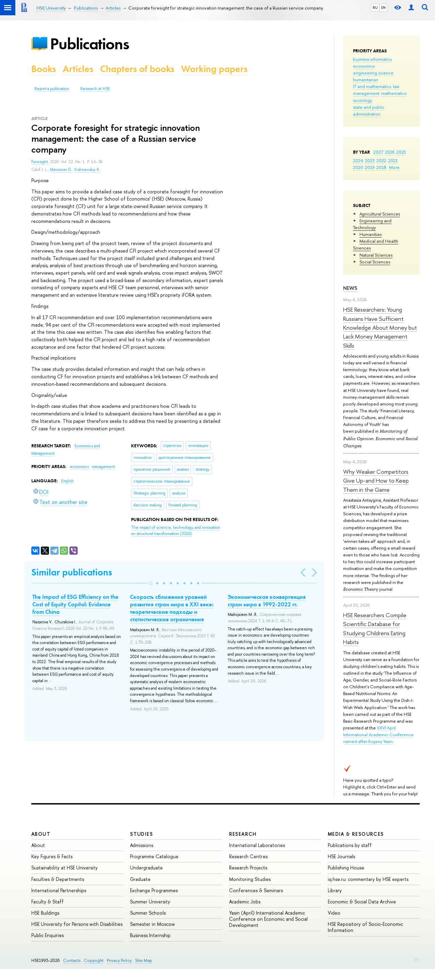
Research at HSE (95, 88)
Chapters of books (137, 69)
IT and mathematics (372, 86)
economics (364, 66)
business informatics (372, 59)
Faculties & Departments (57, 879)
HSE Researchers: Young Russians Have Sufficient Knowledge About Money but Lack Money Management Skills (380, 327)
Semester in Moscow (152, 924)
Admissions (141, 845)
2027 (378, 152)
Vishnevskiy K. (87, 169)
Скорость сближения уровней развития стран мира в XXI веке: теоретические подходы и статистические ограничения (171, 608)
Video (334, 913)
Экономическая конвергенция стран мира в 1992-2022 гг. (267, 600)
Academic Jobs (244, 901)
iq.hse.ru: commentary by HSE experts (368, 879)
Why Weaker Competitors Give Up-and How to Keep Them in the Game (376, 481)
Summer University (150, 901)
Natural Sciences (375, 255)
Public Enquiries (47, 935)
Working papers (214, 69)
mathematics (393, 93)
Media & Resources (356, 834)
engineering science (373, 73)
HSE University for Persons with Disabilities (77, 924)
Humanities (370, 234)
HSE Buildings (45, 913)
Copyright (93, 960)
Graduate (140, 879)
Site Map (143, 960)
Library (335, 890)
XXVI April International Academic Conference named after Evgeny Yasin (378, 734)
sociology (362, 100)
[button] (150, 583)
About (40, 834)
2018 (381, 167)
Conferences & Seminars (256, 890)
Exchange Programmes (154, 890)
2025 (401, 152)
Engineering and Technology (372, 224)
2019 (370, 167)
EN (383, 7)
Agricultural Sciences (379, 214)
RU (375, 7)
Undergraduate (146, 867)
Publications (89, 43)
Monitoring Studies (250, 879)
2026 (389, 152)
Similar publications (71, 572)
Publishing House (346, 867)
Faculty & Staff (47, 901)
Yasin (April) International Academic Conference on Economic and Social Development (268, 919)
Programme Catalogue (154, 856)
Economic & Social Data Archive (362, 901)
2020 (358, 167)
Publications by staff (350, 845)
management (366, 93)
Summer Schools (148, 913)
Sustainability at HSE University (64, 867)
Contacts (71, 960)
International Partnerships (58, 890)
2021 (393, 160)
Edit (417, 959)
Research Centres (248, 856)
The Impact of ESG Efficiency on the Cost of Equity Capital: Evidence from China (75, 604)
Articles (78, 69)
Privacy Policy (119, 960)
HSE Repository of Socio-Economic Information (365, 927)
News (350, 288)
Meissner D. (61, 169)
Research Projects (248, 867)
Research (243, 834)
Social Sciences (374, 262)
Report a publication (51, 88)
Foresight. (40, 162)
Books (43, 69)
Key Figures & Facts (51, 856)
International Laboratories (257, 845)
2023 (370, 160)
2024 (358, 160)
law (396, 86)
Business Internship (150, 935)
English (67, 481)
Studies (141, 834)
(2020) (175, 531)
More (394, 167)
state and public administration (368, 110)
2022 (381, 160)
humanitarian (365, 79)
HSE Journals (341, 856)
